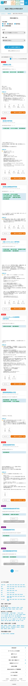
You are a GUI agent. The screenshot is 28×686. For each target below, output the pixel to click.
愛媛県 (8, 597)
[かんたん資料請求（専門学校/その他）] (17, 2)
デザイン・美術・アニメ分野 (20, 619)
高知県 (11, 597)
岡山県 (13, 596)
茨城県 (8, 586)
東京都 (21, 586)
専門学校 (7, 633)
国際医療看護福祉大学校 (9, 392)
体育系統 (17, 609)
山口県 (18, 596)
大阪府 (13, 594)
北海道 (8, 584)
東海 (1, 590)
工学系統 (21, 607)
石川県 (11, 592)
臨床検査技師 (3, 627)
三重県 (16, 590)
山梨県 (11, 588)
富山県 (8, 592)
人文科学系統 (3, 607)
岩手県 (13, 584)
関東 (1, 586)
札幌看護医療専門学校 (9, 530)
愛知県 (11, 590)
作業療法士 (10, 625)
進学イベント (14, 654)
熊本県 (16, 599)
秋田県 (18, 584)
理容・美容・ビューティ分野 (12, 617)
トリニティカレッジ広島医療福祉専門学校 (11, 318)
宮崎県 (21, 599)
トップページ (3, 13)
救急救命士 (18, 627)
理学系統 (18, 607)
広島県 (16, 596)
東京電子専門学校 (7, 121)
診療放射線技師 (13, 627)
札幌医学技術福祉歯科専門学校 (11, 508)
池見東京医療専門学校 (9, 445)
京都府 (11, 594)
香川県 (24, 596)
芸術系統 (20, 609)
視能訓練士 (18, 625)
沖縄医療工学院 (7, 64)
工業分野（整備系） (13, 613)
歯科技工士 (13, 628)
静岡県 (8, 590)
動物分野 (13, 620)
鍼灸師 (2, 628)
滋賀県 (8, 594)
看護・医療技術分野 (18, 616)
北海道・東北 (3, 584)
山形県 (21, 584)
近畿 (1, 594)
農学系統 (10, 609)
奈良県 (18, 594)
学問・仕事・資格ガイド (14, 660)
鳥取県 (8, 596)
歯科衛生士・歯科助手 (7, 628)
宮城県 (16, 584)
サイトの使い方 (14, 675)
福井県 (13, 592)
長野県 (13, 588)
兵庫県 (16, 594)
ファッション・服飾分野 (11, 619)
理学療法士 (5, 625)
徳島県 (21, 596)
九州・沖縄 (2, 599)
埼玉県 (16, 586)
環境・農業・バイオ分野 (19, 620)
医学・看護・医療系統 (4, 609)
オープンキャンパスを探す (14, 651)
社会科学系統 (14, 607)
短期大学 (4, 633)
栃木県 (11, 586)
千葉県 (18, 586)
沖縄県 (8, 600)
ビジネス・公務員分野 (4, 616)
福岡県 (8, 599)
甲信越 (2, 588)
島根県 (11, 596)
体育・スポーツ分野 (4, 619)
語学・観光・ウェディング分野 (13, 614)
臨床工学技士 (8, 627)
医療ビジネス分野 (11, 616)
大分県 (18, 599)
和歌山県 (21, 594)
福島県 (24, 584)
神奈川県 (24, 586)
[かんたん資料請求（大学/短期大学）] (13, 2)
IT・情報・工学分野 (20, 613)
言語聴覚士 (14, 625)
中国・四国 (2, 596)
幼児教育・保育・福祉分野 (22, 617)
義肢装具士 (22, 625)
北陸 (1, 592)
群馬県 (13, 586)
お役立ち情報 (14, 666)
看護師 (2, 625)
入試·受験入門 (14, 657)
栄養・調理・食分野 (4, 617)
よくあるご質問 (14, 672)
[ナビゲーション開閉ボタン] (26, 2)
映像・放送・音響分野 (8, 620)
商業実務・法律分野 (22, 614)
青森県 (11, 584)
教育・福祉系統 (8, 607)
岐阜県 (13, 590)
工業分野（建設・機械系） (5, 613)
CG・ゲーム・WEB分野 (4, 614)
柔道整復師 (22, 627)
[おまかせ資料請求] (22, 2)
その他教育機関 (12, 633)
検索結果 (9, 13)
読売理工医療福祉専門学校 (10, 187)
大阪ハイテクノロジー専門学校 (11, 242)
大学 (1, 633)
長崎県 (13, 599)
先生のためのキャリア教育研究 (14, 669)
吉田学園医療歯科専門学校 (10, 551)
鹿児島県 (24, 599)
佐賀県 (11, 599)
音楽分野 (2, 620)
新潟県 (8, 588)
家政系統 (13, 609)
